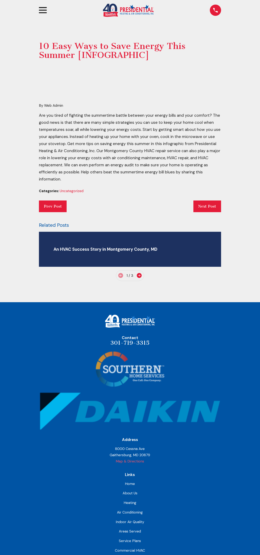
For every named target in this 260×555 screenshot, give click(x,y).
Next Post (207, 206)
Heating (130, 502)
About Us (130, 493)
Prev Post (53, 206)
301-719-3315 (129, 343)
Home (130, 483)
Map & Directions (130, 461)
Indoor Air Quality (130, 522)
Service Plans (130, 541)
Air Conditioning (130, 512)
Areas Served (130, 531)
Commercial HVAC (130, 550)
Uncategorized (71, 191)
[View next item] (139, 275)
